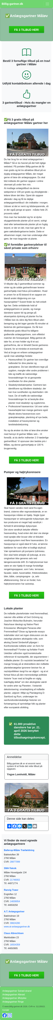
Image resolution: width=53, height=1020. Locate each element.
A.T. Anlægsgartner (14, 911)
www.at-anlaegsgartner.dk (17, 926)
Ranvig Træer (11, 890)
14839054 (15, 901)
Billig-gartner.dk (12, 3)
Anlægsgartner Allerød (13, 994)
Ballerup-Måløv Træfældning (19, 850)
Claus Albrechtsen (14, 933)
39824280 (15, 923)
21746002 (15, 880)
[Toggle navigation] (47, 4)
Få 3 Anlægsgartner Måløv (26, 29)
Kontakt (5, 1010)
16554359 (15, 944)
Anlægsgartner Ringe (13, 1002)
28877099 (15, 862)
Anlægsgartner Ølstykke (14, 998)
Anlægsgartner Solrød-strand (16, 991)
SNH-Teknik (10, 868)
